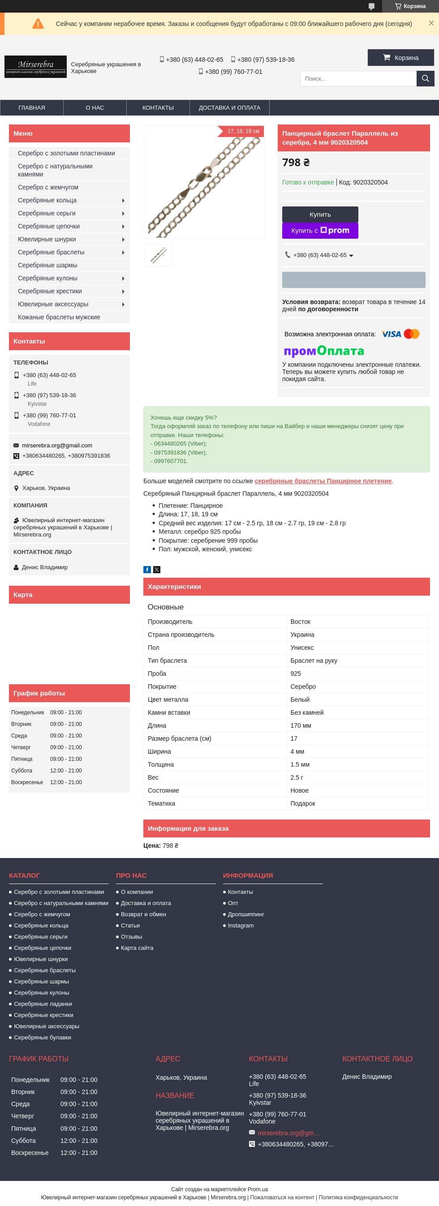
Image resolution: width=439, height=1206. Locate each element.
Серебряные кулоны (47, 278)
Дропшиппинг (246, 914)
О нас (95, 107)
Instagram (241, 925)
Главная (31, 107)
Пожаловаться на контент (282, 1197)
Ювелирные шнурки (47, 239)
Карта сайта (137, 947)
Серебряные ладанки (43, 1003)
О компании (137, 891)
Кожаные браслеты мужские (59, 317)
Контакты (158, 107)
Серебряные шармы (47, 265)
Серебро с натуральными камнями (55, 170)
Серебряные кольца (47, 200)
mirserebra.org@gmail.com (57, 445)
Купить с (320, 231)
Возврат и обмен (143, 914)
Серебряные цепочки (49, 226)
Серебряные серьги (47, 213)
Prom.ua (258, 1189)
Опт (233, 903)
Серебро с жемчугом (48, 187)
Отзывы (131, 936)
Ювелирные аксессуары (53, 304)
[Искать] (426, 78)
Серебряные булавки (42, 1037)
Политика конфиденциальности (358, 1197)
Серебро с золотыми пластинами (66, 153)
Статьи (130, 925)
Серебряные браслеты (51, 252)
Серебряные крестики (50, 291)
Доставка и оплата (229, 107)
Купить (320, 214)
